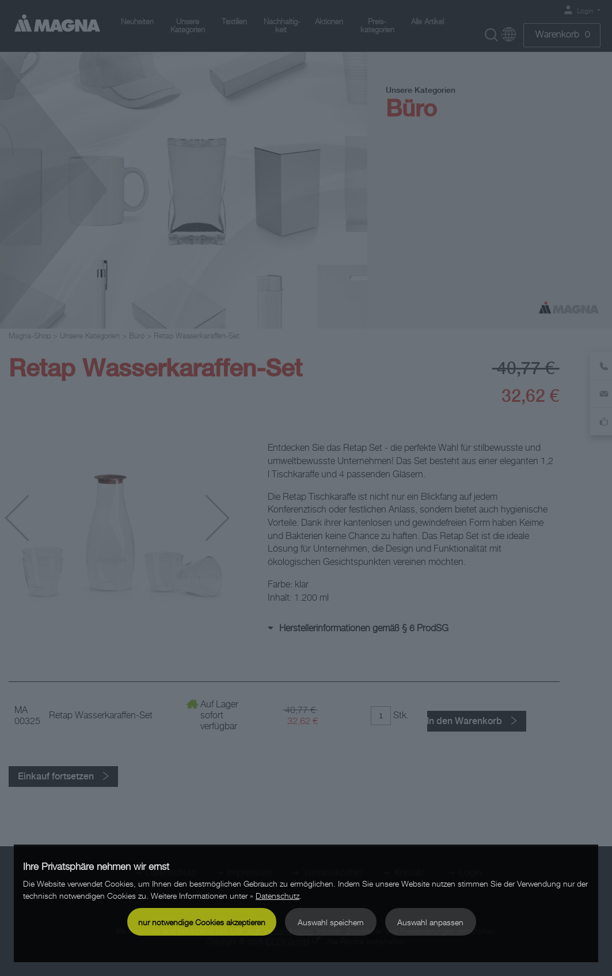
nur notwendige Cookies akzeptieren (201, 922)
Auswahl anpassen (430, 922)
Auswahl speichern (331, 922)
